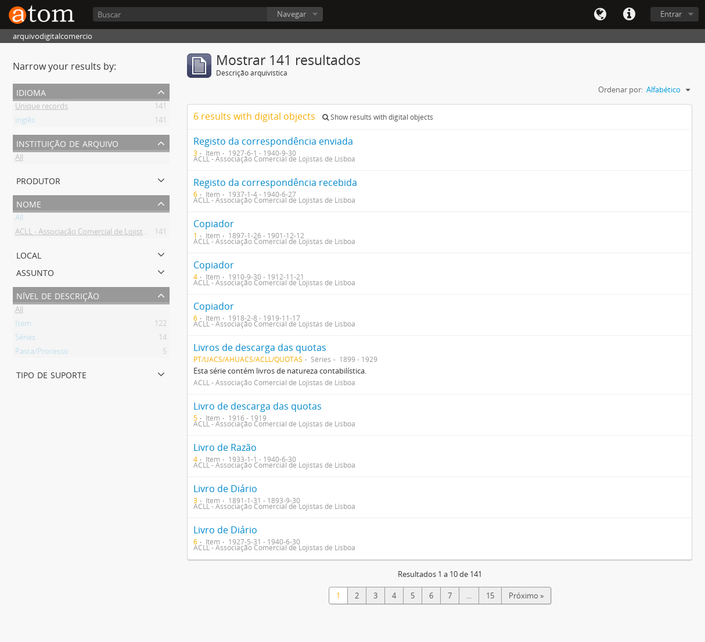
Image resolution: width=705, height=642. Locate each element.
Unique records (41, 108)
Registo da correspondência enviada (273, 141)
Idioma (599, 14)
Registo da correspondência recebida (275, 182)
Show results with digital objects (377, 117)
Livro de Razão (225, 447)
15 (490, 595)
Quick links (628, 14)
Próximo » (526, 595)
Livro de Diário (225, 488)
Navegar (291, 14)
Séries (25, 339)
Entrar (671, 14)
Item (23, 325)
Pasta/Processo (42, 353)
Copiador (213, 223)
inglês (25, 122)
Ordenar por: (620, 89)
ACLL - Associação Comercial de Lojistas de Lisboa (100, 233)
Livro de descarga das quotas (257, 406)
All (19, 159)
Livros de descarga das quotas (259, 347)
